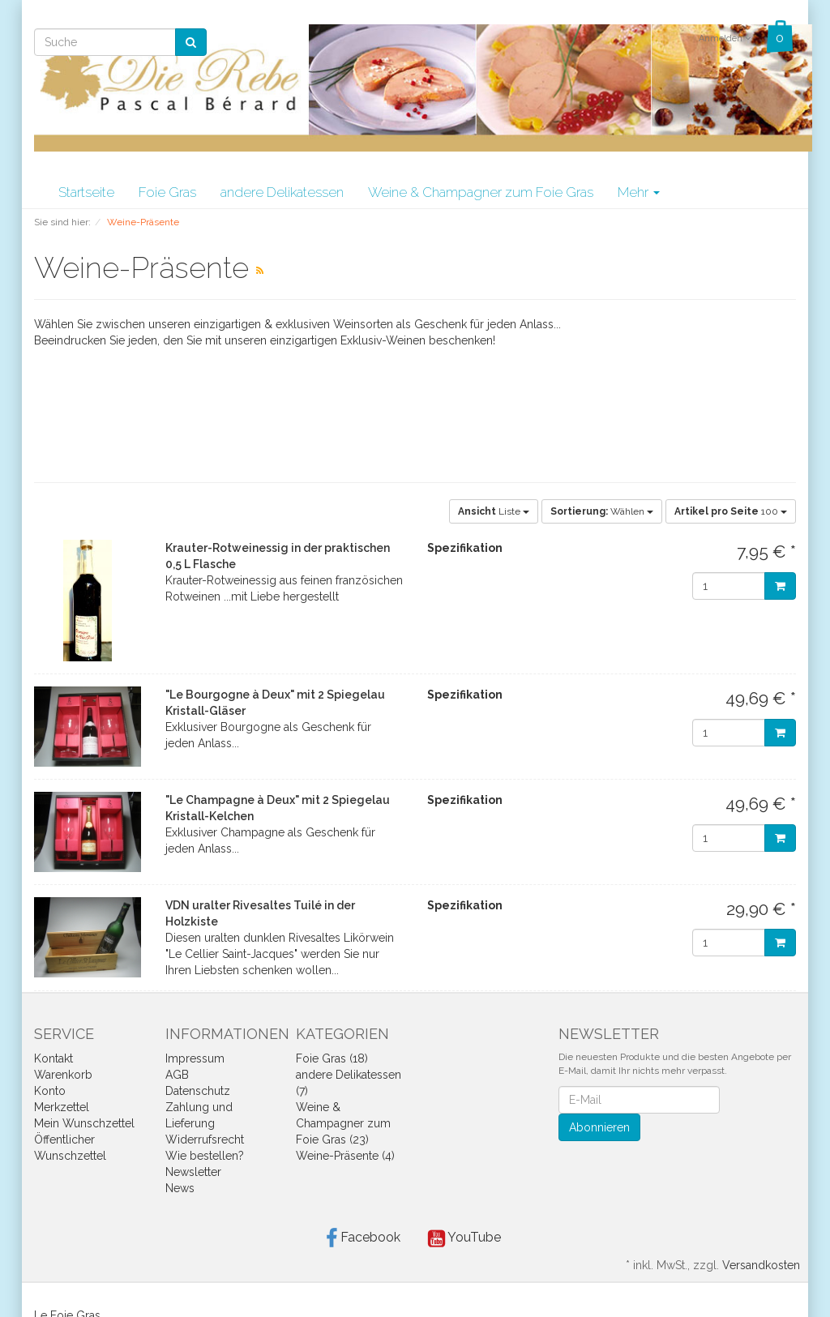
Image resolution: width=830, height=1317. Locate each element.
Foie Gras (167, 192)
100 (730, 511)
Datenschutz (197, 1090)
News (180, 1188)
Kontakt (53, 1058)
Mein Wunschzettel (84, 1123)
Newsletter (193, 1171)
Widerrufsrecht (204, 1139)
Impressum (195, 1058)
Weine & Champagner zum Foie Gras (480, 192)
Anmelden (725, 38)
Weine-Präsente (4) (345, 1155)
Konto (50, 1090)
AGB (177, 1074)
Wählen (601, 511)
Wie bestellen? (204, 1155)
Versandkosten (761, 1265)
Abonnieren (599, 1127)
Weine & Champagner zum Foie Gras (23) (343, 1123)
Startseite (86, 192)
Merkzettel (61, 1107)
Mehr (639, 192)
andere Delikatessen (282, 192)
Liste (493, 511)
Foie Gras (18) (332, 1058)
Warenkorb (63, 1074)
